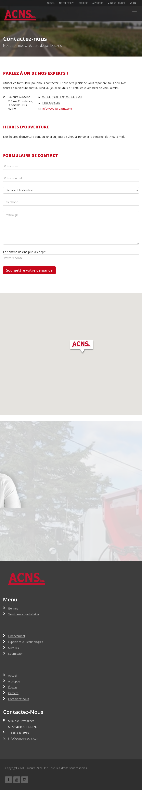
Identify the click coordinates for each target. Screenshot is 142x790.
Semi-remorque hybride (23, 614)
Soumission (15, 653)
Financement (16, 636)
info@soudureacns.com (57, 108)
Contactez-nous (18, 699)
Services (13, 648)
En (134, 3)
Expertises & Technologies (25, 642)
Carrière (83, 3)
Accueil (51, 3)
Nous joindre (116, 3)
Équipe (12, 687)
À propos (97, 3)
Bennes (13, 608)
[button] (81, 347)
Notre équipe (66, 3)
